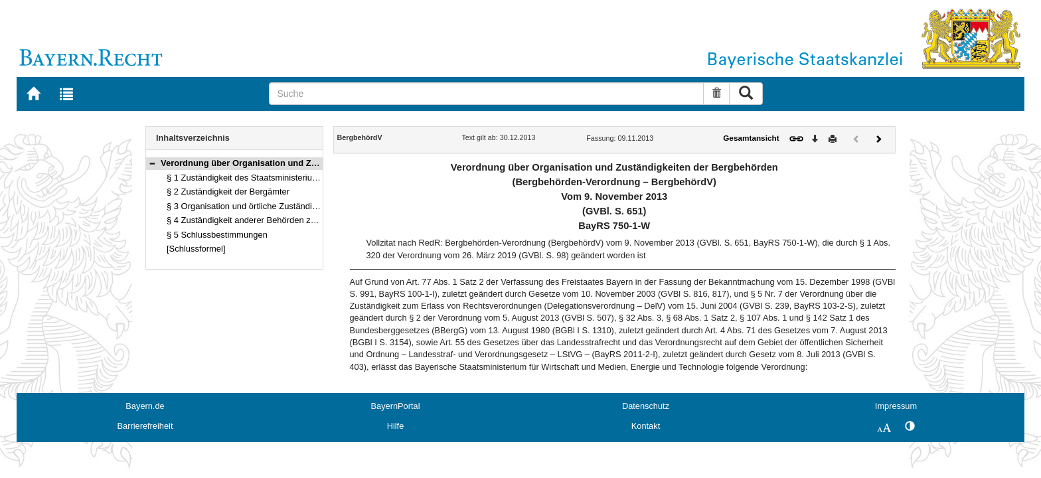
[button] (152, 163)
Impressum (896, 406)
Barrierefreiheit (145, 426)
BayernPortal (395, 406)
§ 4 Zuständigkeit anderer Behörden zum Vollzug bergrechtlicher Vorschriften (313, 220)
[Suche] (486, 93)
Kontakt (645, 426)
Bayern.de (144, 406)
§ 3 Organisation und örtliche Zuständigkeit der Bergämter (277, 206)
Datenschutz (645, 406)
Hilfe (395, 426)
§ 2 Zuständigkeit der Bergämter (228, 192)
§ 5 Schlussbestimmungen (217, 235)
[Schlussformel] (196, 249)
